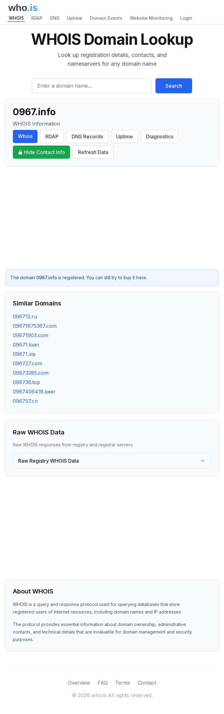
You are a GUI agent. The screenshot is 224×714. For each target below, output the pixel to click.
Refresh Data (93, 152)
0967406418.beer (34, 391)
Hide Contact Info (41, 152)
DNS (54, 18)
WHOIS (16, 18)
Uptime (74, 18)
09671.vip (24, 354)
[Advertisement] (112, 218)
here (141, 277)
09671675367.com (35, 326)
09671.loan (26, 345)
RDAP (37, 18)
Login (186, 18)
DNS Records (87, 136)
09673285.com (30, 373)
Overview (79, 683)
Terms (122, 683)
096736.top (26, 382)
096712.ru (25, 316)
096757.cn (25, 401)
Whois (25, 136)
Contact (147, 683)
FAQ (103, 683)
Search (173, 86)
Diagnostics (159, 136)
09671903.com (30, 335)
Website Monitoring (151, 18)
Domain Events (106, 18)
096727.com (27, 363)
